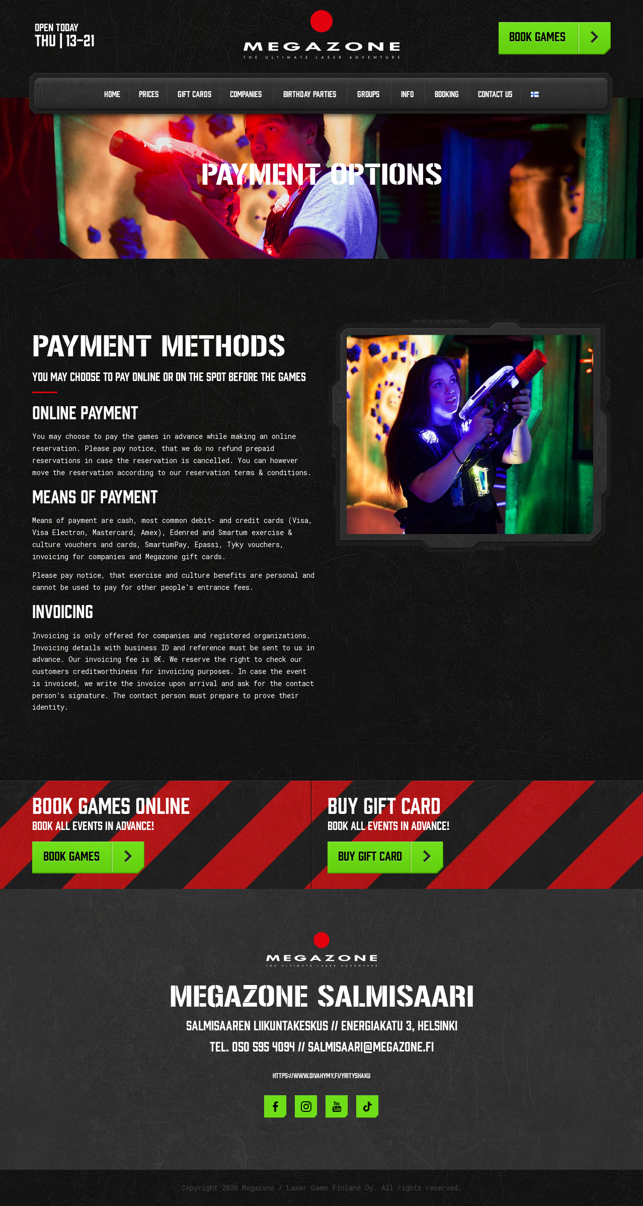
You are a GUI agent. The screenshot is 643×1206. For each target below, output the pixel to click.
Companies (246, 94)
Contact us (495, 94)
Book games (537, 37)
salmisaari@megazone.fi (371, 1046)
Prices (148, 94)
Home (112, 94)
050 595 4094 (263, 1046)
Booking (447, 94)
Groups (368, 94)
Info (407, 94)
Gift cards (194, 94)
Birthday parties (309, 94)
